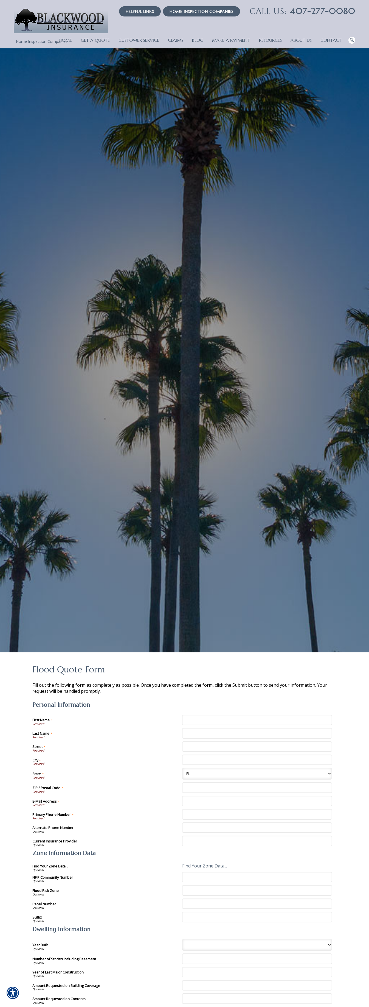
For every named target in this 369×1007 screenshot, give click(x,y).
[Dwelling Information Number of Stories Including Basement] (257, 958)
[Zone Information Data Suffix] (257, 917)
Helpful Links (140, 11)
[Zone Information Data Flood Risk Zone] (257, 890)
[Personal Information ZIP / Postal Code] (257, 787)
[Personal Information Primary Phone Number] (257, 814)
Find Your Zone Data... (204, 866)
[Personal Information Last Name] (257, 733)
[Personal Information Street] (257, 746)
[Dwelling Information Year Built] (257, 945)
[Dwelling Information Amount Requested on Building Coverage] (257, 985)
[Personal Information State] (257, 774)
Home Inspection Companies (201, 11)
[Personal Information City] (257, 760)
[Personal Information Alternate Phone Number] (257, 827)
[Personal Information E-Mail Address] (257, 801)
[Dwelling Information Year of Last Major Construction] (257, 972)
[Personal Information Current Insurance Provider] (257, 841)
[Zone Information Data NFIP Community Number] (257, 877)
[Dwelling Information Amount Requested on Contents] (257, 998)
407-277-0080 (302, 11)
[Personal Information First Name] (257, 720)
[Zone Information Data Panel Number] (257, 903)
